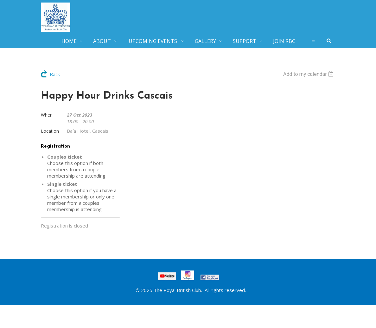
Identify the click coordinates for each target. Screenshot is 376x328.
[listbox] (309, 74)
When (47, 115)
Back (55, 74)
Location (50, 131)
